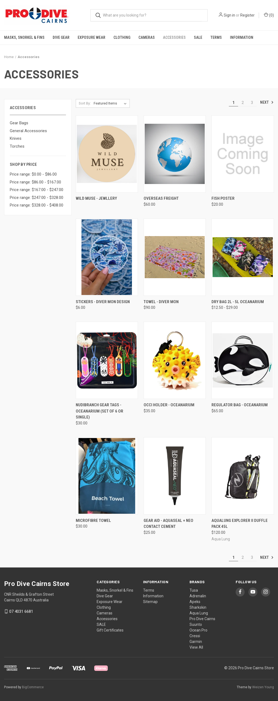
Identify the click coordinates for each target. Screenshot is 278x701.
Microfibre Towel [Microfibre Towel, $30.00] (93, 520)
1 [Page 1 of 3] (233, 102)
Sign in (229, 15)
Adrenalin (197, 596)
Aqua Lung (198, 613)
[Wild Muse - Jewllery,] (107, 154)
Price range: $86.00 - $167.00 (35, 182)
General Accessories (28, 130)
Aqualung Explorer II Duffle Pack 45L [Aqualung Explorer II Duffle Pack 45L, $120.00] (239, 523)
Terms (216, 37)
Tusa (193, 590)
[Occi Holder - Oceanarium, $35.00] (175, 360)
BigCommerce (33, 687)
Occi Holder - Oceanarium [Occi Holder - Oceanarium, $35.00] (169, 404)
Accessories (174, 37)
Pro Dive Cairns (202, 619)
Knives (15, 138)
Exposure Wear (91, 37)
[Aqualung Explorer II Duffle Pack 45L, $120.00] (243, 475)
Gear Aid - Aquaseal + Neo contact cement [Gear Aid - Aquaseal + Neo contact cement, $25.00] (168, 523)
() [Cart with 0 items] (269, 14)
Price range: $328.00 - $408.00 (36, 205)
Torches (17, 146)
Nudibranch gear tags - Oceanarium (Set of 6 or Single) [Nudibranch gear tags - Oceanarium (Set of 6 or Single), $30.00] (99, 411)
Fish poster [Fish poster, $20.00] (223, 198)
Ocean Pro (198, 630)
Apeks (194, 602)
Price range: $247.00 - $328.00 (36, 197)
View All (196, 647)
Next (267, 102)
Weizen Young (263, 687)
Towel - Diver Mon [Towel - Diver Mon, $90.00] (161, 301)
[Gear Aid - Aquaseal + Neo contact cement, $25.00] (175, 475)
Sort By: (85, 103)
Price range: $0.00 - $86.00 (33, 174)
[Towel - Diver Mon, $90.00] (175, 257)
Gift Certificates (110, 630)
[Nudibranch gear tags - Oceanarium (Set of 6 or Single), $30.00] (107, 360)
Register (247, 15)
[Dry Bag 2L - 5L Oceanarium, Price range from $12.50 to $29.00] (243, 257)
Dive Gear (61, 37)
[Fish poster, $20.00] (243, 154)
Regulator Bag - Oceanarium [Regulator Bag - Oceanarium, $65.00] (239, 404)
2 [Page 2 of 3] (243, 102)
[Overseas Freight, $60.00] (175, 154)
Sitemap (150, 602)
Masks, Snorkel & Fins (24, 37)
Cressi (194, 636)
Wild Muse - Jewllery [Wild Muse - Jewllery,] (96, 198)
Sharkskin (197, 607)
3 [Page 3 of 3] (252, 102)
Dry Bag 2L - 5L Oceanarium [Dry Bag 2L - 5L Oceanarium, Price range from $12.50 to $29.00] (237, 301)
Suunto (195, 624)
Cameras (146, 37)
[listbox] (111, 103)
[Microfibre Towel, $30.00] (107, 475)
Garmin (195, 641)
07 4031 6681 (21, 611)
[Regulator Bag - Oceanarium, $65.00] (243, 360)
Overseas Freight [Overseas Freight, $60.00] (161, 198)
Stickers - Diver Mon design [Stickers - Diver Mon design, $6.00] (103, 301)
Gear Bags (19, 122)
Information (241, 37)
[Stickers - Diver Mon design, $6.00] (107, 257)
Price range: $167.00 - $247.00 (36, 189)
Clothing (121, 37)
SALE (198, 37)
